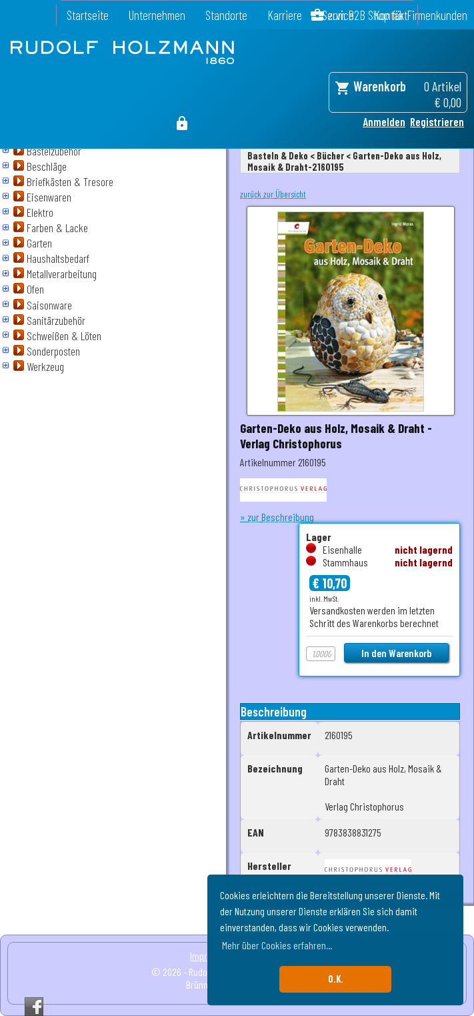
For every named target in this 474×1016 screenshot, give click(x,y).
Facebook (34, 1006)
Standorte (226, 15)
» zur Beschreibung (277, 516)
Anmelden (384, 121)
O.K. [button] (335, 979)
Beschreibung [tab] (274, 711)
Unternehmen (157, 15)
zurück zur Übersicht (273, 194)
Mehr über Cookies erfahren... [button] (277, 945)
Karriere (284, 15)
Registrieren (437, 121)
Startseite (88, 15)
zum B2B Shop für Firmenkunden (397, 15)
